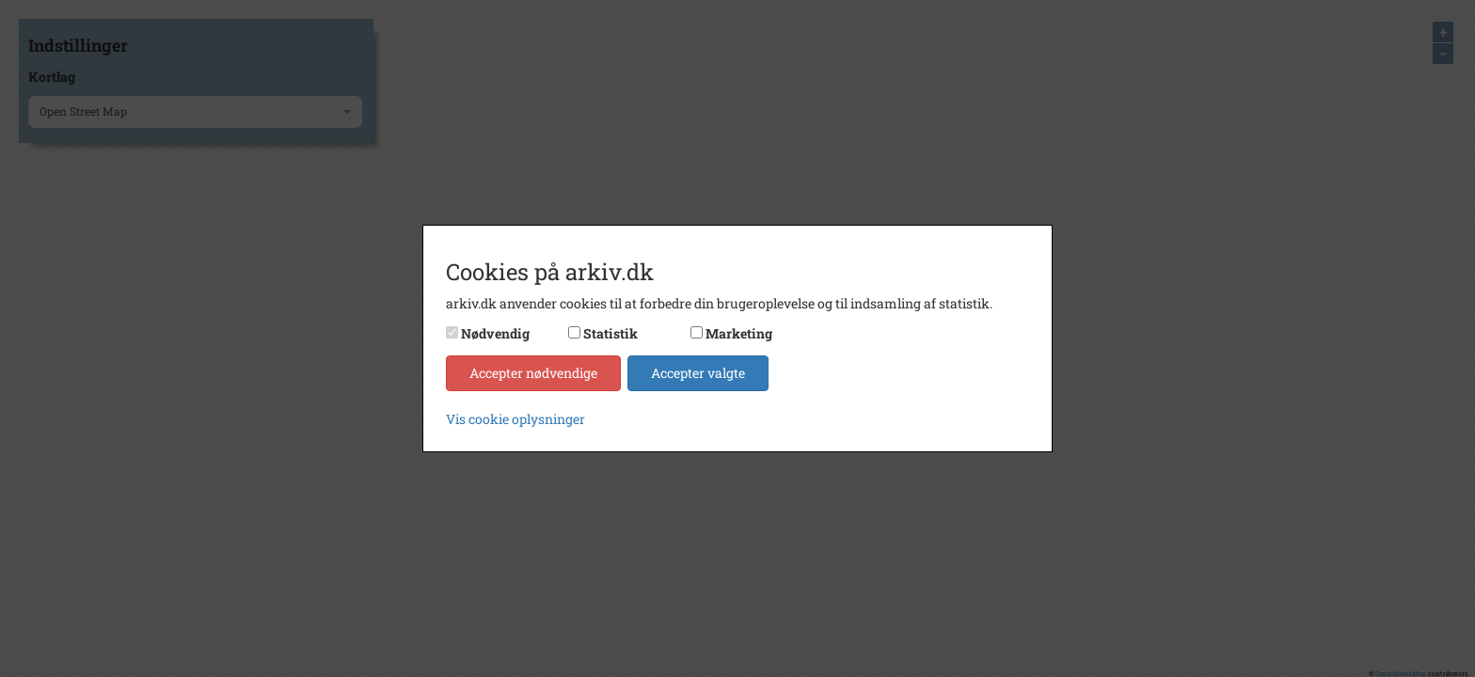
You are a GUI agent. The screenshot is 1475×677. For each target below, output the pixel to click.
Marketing (739, 333)
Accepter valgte (698, 373)
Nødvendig (495, 333)
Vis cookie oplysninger (515, 419)
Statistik (610, 333)
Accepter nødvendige (533, 373)
